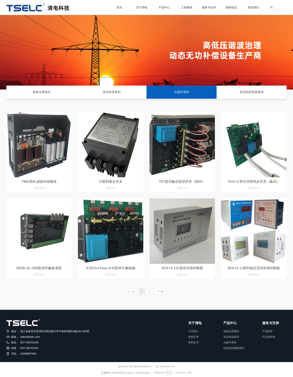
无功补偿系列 (112, 92)
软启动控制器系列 (252, 92)
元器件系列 (181, 92)
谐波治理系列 (41, 92)
